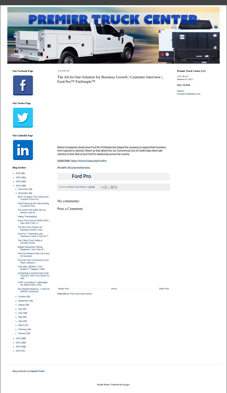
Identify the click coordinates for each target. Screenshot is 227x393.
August (21, 305)
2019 (18, 351)
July (20, 309)
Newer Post (63, 289)
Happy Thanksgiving (27, 216)
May (20, 317)
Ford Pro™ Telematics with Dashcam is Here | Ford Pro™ (33, 235)
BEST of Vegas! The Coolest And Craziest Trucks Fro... (33, 198)
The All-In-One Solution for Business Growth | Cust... (31, 228)
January (22, 333)
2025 (18, 177)
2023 (18, 185)
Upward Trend (37, 371)
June (20, 313)
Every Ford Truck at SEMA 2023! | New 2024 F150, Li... (33, 221)
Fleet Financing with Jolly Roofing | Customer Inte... (33, 204)
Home (114, 289)
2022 (18, 338)
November (23, 193)
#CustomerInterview (79, 167)
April (20, 321)
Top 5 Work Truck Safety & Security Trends (30, 241)
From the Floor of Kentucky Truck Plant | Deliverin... (33, 261)
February (22, 329)
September (23, 301)
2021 (18, 342)
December (23, 189)
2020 (18, 346)
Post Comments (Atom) (81, 294)
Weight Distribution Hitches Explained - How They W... (31, 248)
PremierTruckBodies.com (188, 94)
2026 (18, 173)
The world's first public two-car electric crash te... (32, 211)
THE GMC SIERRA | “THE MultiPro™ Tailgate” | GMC (31, 268)
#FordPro (62, 167)
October (22, 296)
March (21, 325)
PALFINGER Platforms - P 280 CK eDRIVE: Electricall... (34, 290)
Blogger (126, 384)
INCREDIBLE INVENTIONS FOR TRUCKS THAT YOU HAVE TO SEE (33, 276)
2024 (18, 181)
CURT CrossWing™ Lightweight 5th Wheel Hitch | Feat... (33, 283)
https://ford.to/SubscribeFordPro (89, 161)
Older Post (164, 289)
